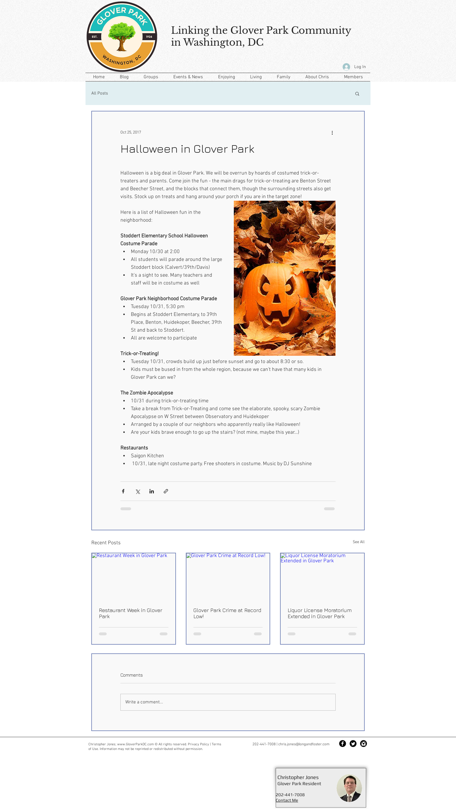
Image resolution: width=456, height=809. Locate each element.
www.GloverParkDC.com (135, 744)
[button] (357, 93)
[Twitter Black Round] (353, 743)
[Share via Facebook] (123, 491)
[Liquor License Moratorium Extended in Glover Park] (322, 576)
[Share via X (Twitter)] (137, 491)
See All (359, 542)
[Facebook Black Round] (342, 743)
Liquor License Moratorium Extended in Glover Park (320, 613)
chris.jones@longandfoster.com (303, 744)
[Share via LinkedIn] (151, 491)
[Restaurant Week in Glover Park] (133, 576)
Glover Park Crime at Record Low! (227, 613)
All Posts (99, 93)
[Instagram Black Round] (363, 743)
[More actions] (332, 132)
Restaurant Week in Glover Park (130, 613)
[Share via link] (166, 491)
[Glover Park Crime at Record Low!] (228, 576)
